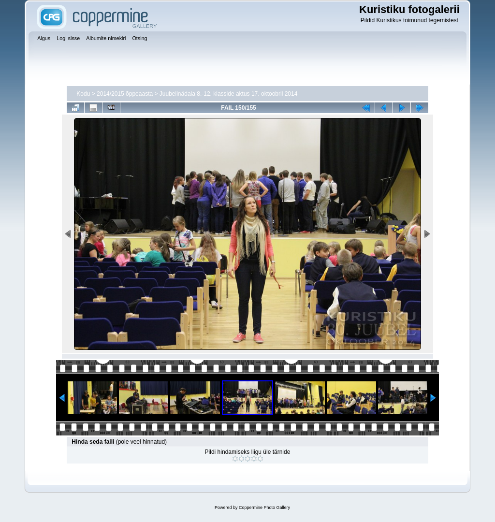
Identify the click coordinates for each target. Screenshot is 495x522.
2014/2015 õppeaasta (125, 93)
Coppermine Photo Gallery (264, 507)
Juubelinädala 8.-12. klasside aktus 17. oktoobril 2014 (229, 93)
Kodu (83, 93)
